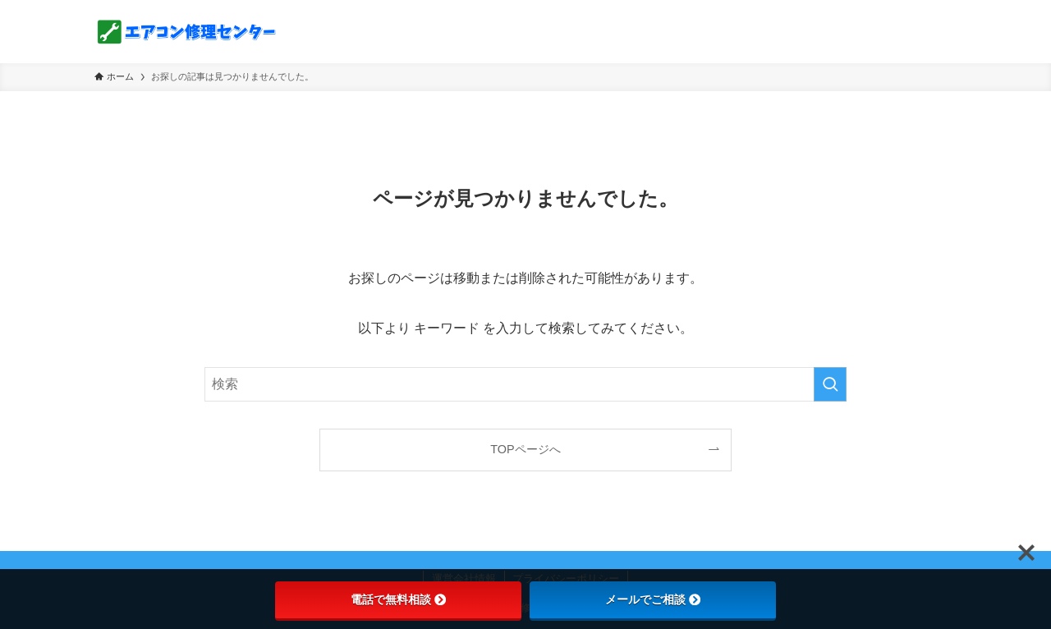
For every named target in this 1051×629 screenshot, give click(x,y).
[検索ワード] (525, 384)
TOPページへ (525, 449)
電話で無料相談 (398, 599)
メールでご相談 (652, 599)
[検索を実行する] (830, 384)
